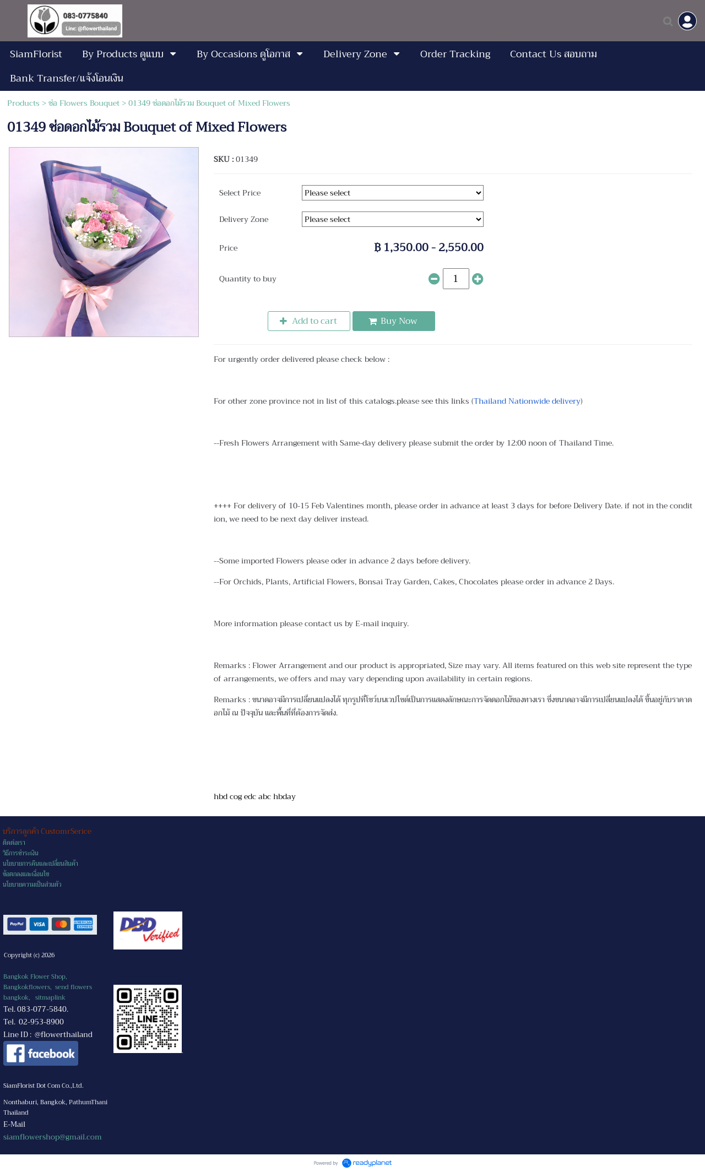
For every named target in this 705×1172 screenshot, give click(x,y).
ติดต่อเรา (14, 843)
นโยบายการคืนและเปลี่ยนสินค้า (40, 864)
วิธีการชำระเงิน (21, 853)
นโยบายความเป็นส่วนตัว (32, 885)
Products (23, 103)
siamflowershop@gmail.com (52, 1137)
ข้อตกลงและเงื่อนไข (26, 874)
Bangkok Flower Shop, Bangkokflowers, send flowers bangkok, (47, 987)
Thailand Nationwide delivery (527, 401)
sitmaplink (50, 997)
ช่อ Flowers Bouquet (84, 103)
